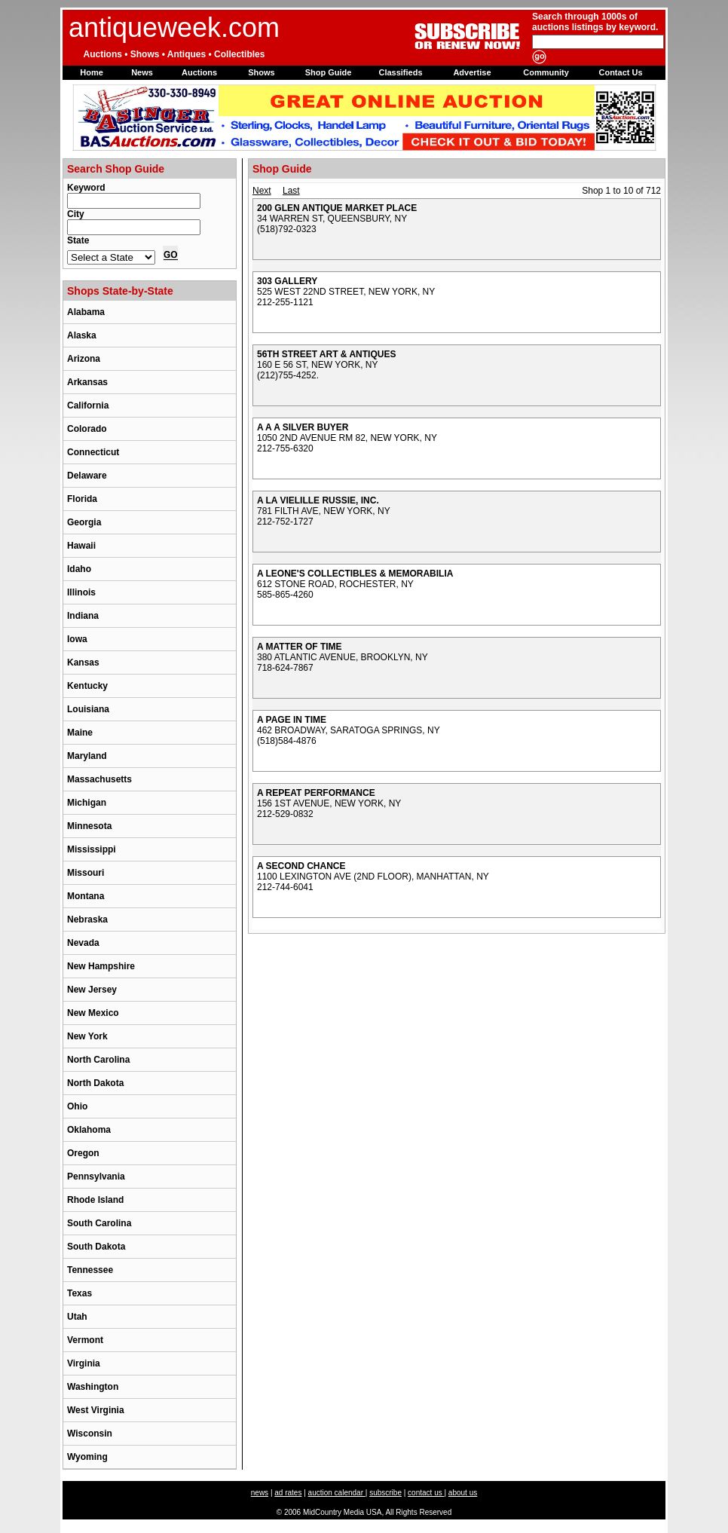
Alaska (81, 335)
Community (546, 72)
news (259, 1493)
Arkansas (87, 382)
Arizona (83, 358)
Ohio (77, 1106)
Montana (85, 896)
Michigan (86, 802)
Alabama (86, 312)
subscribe (385, 1493)
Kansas (83, 662)
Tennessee (90, 1270)
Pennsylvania (96, 1176)
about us (462, 1493)
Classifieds (400, 72)
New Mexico (93, 1013)
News (142, 72)
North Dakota (95, 1083)
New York (87, 1036)
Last (291, 190)
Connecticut (93, 452)
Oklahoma (89, 1130)
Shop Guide (328, 72)
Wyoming (87, 1457)
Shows (261, 72)
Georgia (84, 522)
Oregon (83, 1153)
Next (261, 190)
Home (91, 72)
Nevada (83, 943)
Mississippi (91, 849)
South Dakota (96, 1246)
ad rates (287, 1493)
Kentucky (87, 686)
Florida (82, 499)
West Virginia (95, 1410)
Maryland (87, 756)
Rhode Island (95, 1200)
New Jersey (92, 989)
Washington (92, 1387)
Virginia (83, 1363)
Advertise (472, 72)
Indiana (83, 615)
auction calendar (337, 1493)
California (88, 405)
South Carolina (99, 1223)
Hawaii (81, 545)
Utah (77, 1316)
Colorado (87, 429)
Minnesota (89, 826)
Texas (79, 1293)
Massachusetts (99, 779)
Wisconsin (89, 1433)
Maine (80, 732)
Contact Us (620, 72)
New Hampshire (101, 966)
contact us (426, 1493)
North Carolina (98, 1059)
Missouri (85, 872)
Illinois (81, 592)
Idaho (79, 569)
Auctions (199, 72)
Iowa (77, 639)
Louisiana (88, 709)
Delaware (87, 475)
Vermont (85, 1340)
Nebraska (87, 919)
